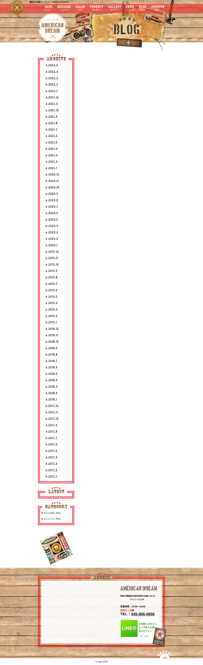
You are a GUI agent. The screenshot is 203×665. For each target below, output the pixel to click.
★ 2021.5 (51, 142)
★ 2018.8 (51, 354)
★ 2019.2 (51, 316)
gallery (114, 8)
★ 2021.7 (51, 129)
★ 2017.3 (51, 463)
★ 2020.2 (51, 239)
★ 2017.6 (51, 444)
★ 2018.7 (51, 361)
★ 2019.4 (51, 303)
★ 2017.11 (51, 412)
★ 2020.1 (51, 245)
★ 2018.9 (51, 348)
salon (80, 8)
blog (142, 8)
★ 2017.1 (51, 476)
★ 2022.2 (51, 84)
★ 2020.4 (51, 226)
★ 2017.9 (51, 425)
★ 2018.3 (51, 386)
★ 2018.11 (51, 335)
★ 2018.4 (51, 380)
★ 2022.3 (51, 78)
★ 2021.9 (51, 116)
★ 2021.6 (51, 136)
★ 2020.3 (51, 232)
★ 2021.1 (51, 168)
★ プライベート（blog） (51, 518)
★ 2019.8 (51, 277)
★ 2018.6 (51, 367)
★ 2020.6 (51, 213)
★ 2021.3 (51, 155)
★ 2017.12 (52, 406)
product (96, 8)
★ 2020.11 (52, 181)
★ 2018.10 (52, 341)
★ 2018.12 (52, 329)
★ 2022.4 (51, 71)
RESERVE (158, 8)
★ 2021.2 (51, 161)
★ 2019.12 (52, 251)
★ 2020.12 (52, 174)
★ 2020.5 (51, 219)
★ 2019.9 (51, 271)
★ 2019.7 (51, 284)
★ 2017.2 (51, 470)
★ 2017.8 (51, 431)
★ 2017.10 (52, 418)
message (64, 8)
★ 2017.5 (51, 451)
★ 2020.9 (51, 194)
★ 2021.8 (51, 123)
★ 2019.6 (51, 290)
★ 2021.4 (51, 149)
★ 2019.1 (51, 322)
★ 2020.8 (51, 200)
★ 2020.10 (52, 187)
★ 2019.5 (51, 296)
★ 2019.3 (51, 309)
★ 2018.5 (51, 374)
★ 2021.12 (52, 97)
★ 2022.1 (51, 91)
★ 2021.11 (51, 104)
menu (41, 8)
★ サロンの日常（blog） (51, 513)
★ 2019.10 (52, 264)
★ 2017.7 (51, 438)
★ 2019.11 (51, 258)
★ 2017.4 (51, 457)
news (130, 8)
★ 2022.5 (51, 65)
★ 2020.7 (51, 206)
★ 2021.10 (52, 110)
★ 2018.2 (51, 393)
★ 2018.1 (51, 399)
